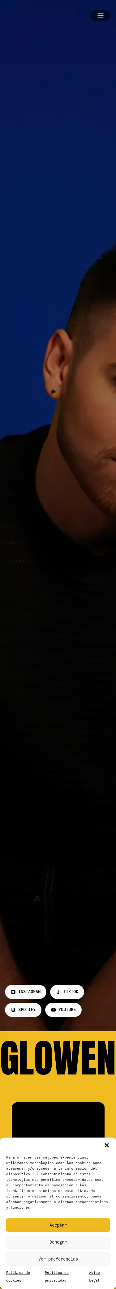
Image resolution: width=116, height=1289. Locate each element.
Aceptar (58, 1225)
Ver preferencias (58, 1259)
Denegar (58, 1242)
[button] (107, 1145)
